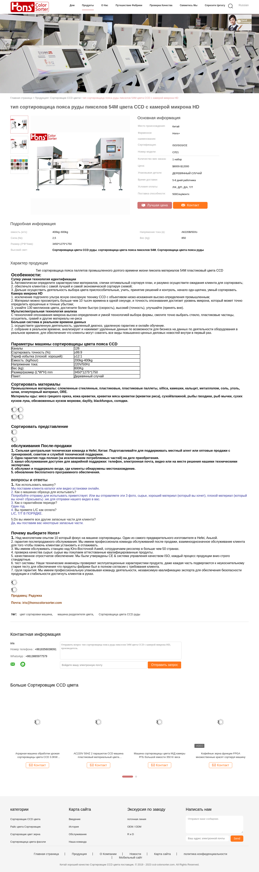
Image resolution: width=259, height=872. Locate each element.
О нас (104, 5)
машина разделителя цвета (75, 614)
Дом (72, 5)
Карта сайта (162, 854)
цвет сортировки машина (36, 614)
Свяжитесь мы (188, 5)
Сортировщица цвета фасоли (28, 841)
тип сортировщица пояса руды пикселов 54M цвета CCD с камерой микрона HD (130, 97)
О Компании (108, 854)
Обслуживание (78, 834)
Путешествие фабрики (129, 5)
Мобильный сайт (130, 857)
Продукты (88, 5)
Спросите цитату (215, 5)
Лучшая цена (155, 205)
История (74, 826)
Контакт (190, 205)
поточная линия (136, 819)
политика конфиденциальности (205, 854)
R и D (130, 834)
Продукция (79, 854)
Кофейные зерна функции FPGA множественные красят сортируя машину (220, 755)
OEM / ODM (134, 826)
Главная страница (46, 854)
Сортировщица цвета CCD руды (119, 614)
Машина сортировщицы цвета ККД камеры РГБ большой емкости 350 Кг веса (159, 755)
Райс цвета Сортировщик (25, 826)
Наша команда (77, 841)
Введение (74, 819)
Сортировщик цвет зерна (25, 834)
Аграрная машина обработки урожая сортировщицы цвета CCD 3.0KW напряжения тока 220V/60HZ (37, 755)
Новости (135, 854)
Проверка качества (161, 5)
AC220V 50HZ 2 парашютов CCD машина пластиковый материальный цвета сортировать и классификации (99, 755)
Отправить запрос (164, 664)
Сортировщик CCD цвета (25, 819)
